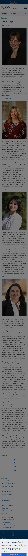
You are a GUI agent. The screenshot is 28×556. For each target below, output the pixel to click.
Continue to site (14, 554)
